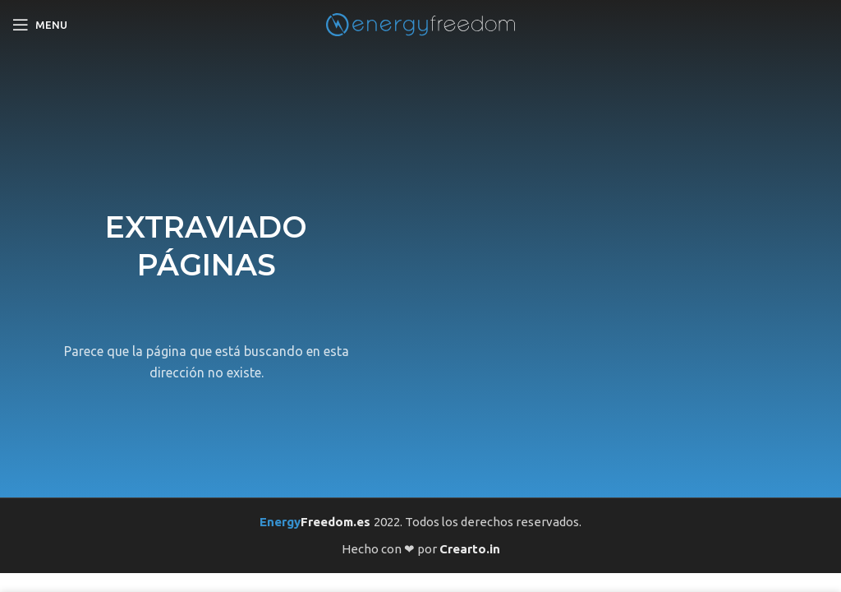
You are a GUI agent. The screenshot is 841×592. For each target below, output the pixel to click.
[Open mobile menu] (40, 24)
